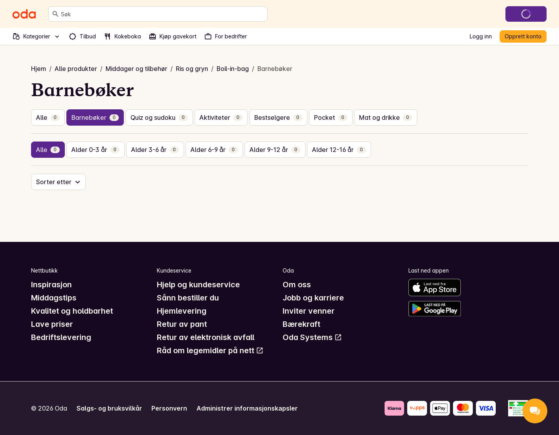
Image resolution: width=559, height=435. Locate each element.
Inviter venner (309, 311)
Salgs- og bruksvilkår (109, 408)
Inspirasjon (51, 284)
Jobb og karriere (313, 297)
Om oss (297, 284)
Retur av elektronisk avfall (205, 337)
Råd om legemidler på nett (210, 350)
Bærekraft (301, 324)
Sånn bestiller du (188, 297)
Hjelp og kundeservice (198, 284)
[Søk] (55, 14)
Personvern (169, 408)
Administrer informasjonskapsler (247, 408)
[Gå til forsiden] (24, 14)
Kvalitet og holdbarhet (72, 311)
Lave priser (52, 324)
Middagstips (53, 297)
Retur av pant (182, 324)
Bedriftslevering (61, 337)
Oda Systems (312, 337)
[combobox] (162, 14)
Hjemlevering (182, 311)
